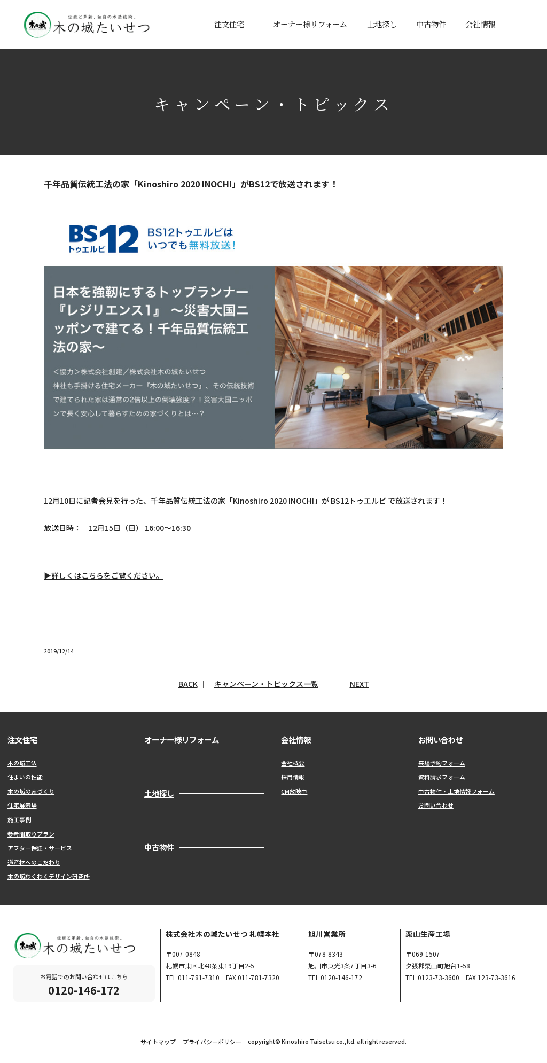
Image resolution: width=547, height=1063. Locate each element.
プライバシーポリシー (212, 1041)
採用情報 (292, 776)
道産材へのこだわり (33, 862)
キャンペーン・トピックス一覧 (266, 683)
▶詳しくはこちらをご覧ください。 (103, 575)
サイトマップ (158, 1041)
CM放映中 (294, 791)
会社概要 (292, 763)
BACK (188, 683)
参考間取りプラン (30, 834)
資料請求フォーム (441, 776)
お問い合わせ (436, 805)
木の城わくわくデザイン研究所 (48, 876)
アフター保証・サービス (39, 847)
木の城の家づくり (30, 791)
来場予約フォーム (441, 763)
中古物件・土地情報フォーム (456, 791)
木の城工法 (22, 763)
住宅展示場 (22, 805)
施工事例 (19, 819)
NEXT (359, 683)
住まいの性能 (25, 776)
